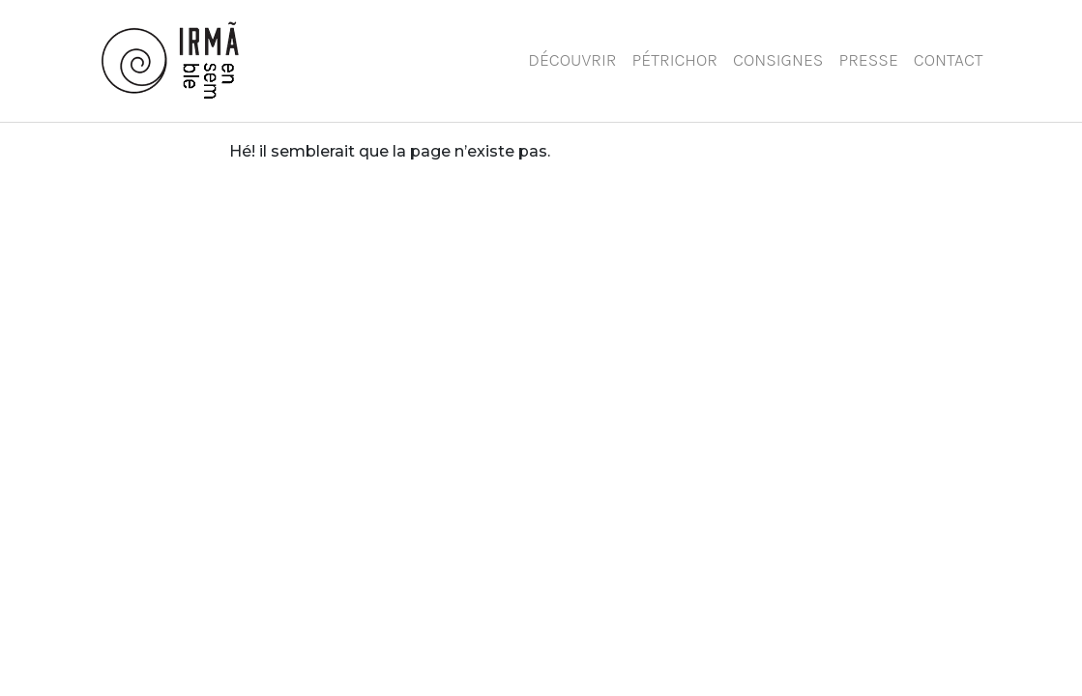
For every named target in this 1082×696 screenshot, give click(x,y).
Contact (948, 60)
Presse (867, 60)
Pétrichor (675, 60)
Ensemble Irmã (182, 61)
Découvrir (572, 60)
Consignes (778, 60)
